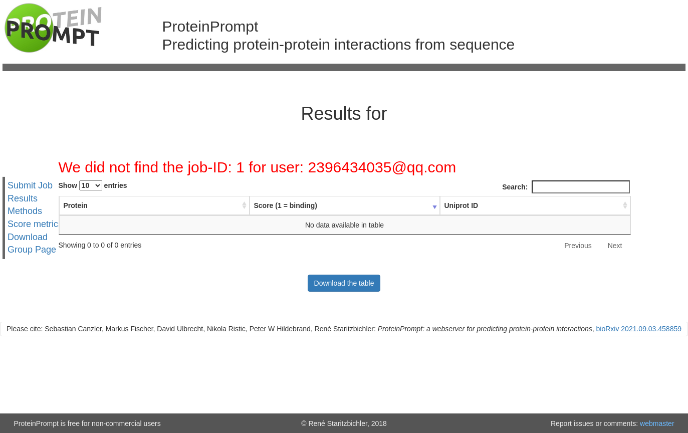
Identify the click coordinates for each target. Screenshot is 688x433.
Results (23, 198)
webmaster (657, 423)
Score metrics (35, 224)
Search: (565, 186)
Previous (577, 246)
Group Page (32, 250)
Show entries (93, 185)
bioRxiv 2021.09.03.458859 (638, 329)
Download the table (344, 283)
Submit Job (30, 185)
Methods (25, 211)
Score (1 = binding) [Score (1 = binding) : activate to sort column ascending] (285, 205)
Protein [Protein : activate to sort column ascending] (76, 205)
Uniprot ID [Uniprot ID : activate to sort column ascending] (461, 205)
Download (28, 237)
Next (615, 246)
